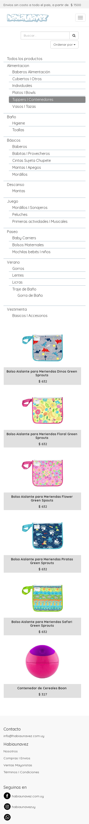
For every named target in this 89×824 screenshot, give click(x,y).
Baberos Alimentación (31, 72)
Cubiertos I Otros (27, 79)
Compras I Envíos (16, 758)
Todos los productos (24, 58)
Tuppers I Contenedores (32, 99)
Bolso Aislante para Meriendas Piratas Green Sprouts (42, 561)
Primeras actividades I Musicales (40, 221)
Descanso (15, 184)
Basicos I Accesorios (30, 315)
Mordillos (19, 174)
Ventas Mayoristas (17, 765)
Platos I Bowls (24, 92)
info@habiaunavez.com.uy (23, 736)
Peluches (19, 214)
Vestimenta (17, 309)
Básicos (14, 140)
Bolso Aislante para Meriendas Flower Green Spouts (42, 498)
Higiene (18, 123)
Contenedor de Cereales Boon (42, 688)
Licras (17, 282)
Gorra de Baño (30, 295)
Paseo (12, 231)
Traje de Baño (24, 289)
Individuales (22, 85)
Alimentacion (18, 65)
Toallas (18, 130)
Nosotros (10, 751)
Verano (13, 262)
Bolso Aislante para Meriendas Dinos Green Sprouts (42, 373)
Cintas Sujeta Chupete (31, 160)
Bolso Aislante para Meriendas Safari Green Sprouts (41, 623)
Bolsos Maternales (28, 245)
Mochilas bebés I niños (31, 251)
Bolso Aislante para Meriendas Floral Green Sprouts (42, 436)
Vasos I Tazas (24, 106)
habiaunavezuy (23, 807)
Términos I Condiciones (21, 772)
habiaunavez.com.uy (28, 796)
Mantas (18, 190)
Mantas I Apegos (26, 167)
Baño (11, 117)
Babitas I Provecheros (31, 153)
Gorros (18, 268)
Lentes (18, 275)
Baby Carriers (24, 238)
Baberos (19, 146)
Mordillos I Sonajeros (30, 207)
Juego (12, 201)
